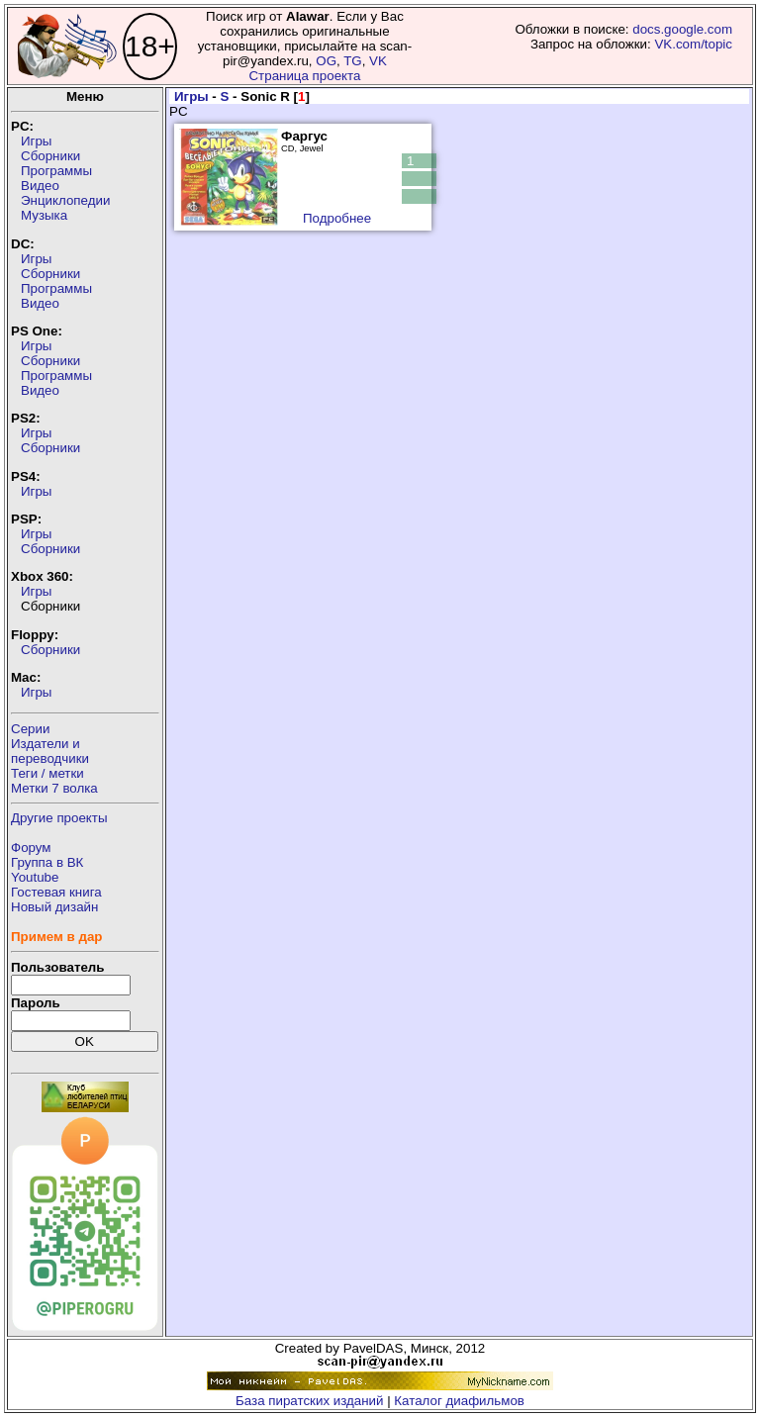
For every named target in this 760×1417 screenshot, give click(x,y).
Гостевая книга (56, 892)
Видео (40, 185)
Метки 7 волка (54, 788)
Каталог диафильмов (459, 1400)
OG (326, 60)
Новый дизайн (54, 906)
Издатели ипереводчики (50, 751)
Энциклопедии (65, 200)
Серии (30, 728)
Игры (36, 141)
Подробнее (337, 218)
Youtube (34, 877)
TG (352, 60)
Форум (31, 847)
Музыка (44, 215)
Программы (56, 170)
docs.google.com (682, 29)
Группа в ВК (47, 862)
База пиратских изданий (309, 1400)
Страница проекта (304, 75)
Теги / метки (47, 773)
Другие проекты (59, 817)
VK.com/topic (693, 44)
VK (378, 60)
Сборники (50, 155)
